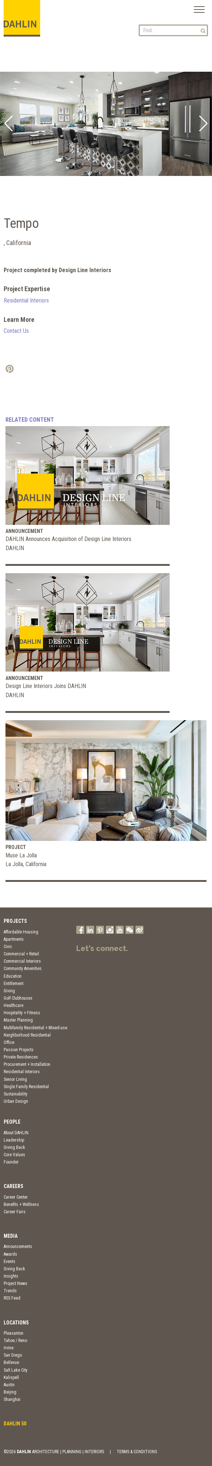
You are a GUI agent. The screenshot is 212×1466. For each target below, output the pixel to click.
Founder (11, 1162)
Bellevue (11, 1362)
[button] (9, 124)
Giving (9, 990)
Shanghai (12, 1399)
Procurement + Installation (27, 1064)
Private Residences (21, 1057)
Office (9, 1042)
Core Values (14, 1154)
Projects (15, 921)
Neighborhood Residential (27, 1035)
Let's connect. (102, 948)
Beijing (10, 1392)
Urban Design (16, 1101)
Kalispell (11, 1377)
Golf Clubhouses (18, 998)
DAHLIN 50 (15, 1423)
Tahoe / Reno (15, 1340)
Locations (16, 1323)
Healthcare (13, 1005)
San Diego (13, 1355)
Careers (13, 1186)
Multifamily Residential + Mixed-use (35, 1027)
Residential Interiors (26, 300)
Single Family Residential (26, 1086)
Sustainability (15, 1094)
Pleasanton (13, 1333)
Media (11, 1236)
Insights (11, 1276)
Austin (9, 1384)
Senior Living (15, 1079)
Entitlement (13, 983)
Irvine (9, 1347)
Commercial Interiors (22, 961)
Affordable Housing (21, 932)
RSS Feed (12, 1298)
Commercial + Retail (21, 953)
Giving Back (14, 1147)
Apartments (14, 939)
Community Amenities (23, 968)
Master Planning (18, 1020)
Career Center (16, 1197)
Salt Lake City (15, 1370)
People (12, 1122)
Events (9, 1261)
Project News (15, 1283)
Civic (8, 946)
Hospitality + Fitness (22, 1012)
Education (13, 976)
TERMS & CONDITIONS (137, 1451)
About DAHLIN (16, 1132)
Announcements (18, 1246)
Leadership (14, 1140)
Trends (10, 1290)
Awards (10, 1254)
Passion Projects (19, 1049)
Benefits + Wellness (21, 1204)
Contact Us (16, 330)
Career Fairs (15, 1211)
